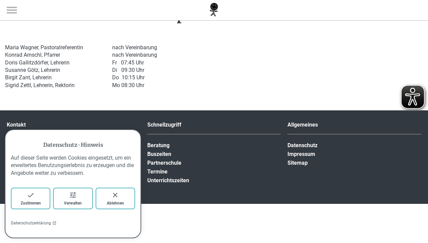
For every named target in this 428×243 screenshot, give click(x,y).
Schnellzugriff (164, 125)
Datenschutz (302, 145)
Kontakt (16, 125)
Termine (157, 171)
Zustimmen (31, 198)
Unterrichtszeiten (168, 180)
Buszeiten (159, 154)
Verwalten (73, 198)
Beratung (158, 145)
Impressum (301, 154)
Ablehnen (115, 198)
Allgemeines (302, 125)
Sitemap (297, 163)
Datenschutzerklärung (33, 223)
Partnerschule (164, 163)
